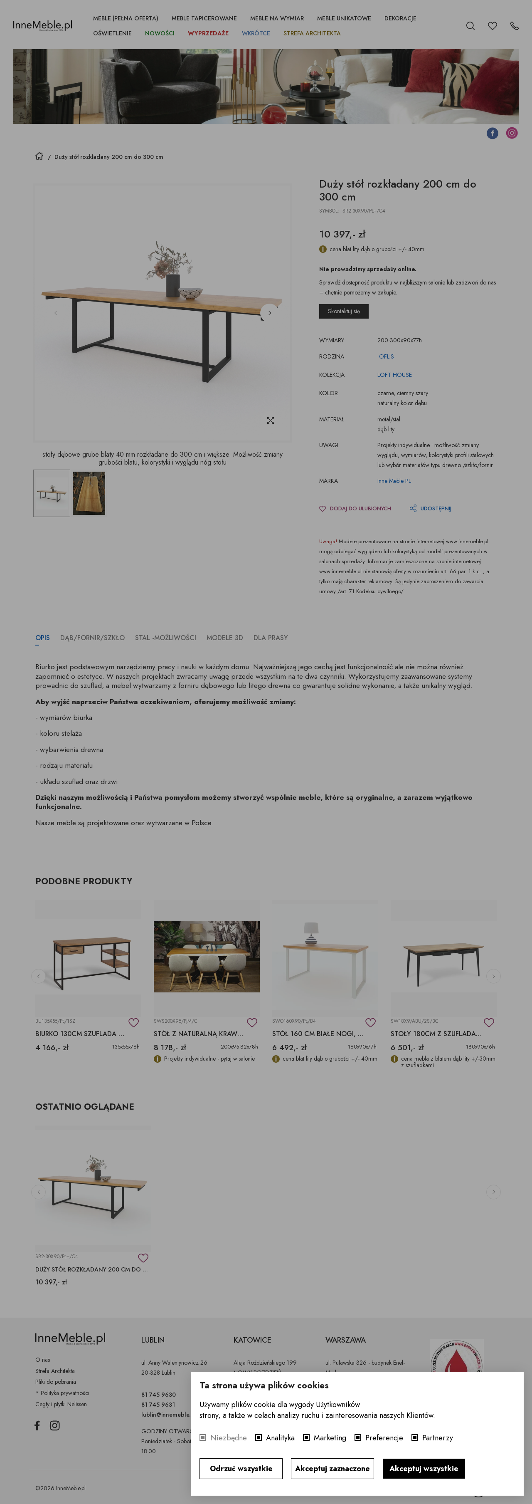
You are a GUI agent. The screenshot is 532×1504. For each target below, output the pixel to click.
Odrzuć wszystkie (241, 1468)
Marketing (330, 1437)
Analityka (280, 1437)
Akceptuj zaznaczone (332, 1468)
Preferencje (384, 1437)
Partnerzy (437, 1437)
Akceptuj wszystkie (423, 1468)
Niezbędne (228, 1437)
